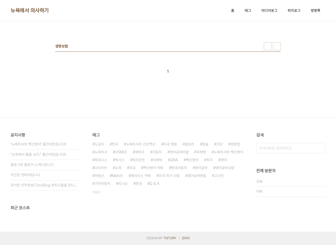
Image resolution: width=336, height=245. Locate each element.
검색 (320, 148)
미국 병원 (170, 144)
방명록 (315, 10)
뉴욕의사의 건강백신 (140, 144)
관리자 (186, 238)
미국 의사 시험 (169, 176)
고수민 (219, 176)
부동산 (99, 176)
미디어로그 (269, 10)
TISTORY (169, 238)
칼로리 (189, 144)
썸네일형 (268, 46)
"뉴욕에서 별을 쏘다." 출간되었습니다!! (38, 154)
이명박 (157, 160)
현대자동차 (179, 168)
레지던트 (138, 160)
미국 (132, 168)
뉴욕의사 (100, 152)
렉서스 (119, 160)
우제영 (201, 152)
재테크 (139, 152)
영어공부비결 (179, 152)
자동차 (157, 152)
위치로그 (294, 10)
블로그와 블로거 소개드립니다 (32, 165)
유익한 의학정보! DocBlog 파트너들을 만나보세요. (45, 185)
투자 (209, 160)
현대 (138, 183)
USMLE (121, 152)
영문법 (235, 144)
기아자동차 (102, 183)
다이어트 (100, 168)
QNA (174, 160)
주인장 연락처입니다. (25, 175)
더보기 (96, 192)
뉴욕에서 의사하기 (29, 10)
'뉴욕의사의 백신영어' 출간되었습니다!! (38, 144)
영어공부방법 (196, 176)
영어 (223, 160)
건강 (219, 144)
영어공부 (201, 168)
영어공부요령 (224, 168)
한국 (115, 144)
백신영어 (192, 160)
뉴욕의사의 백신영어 (228, 152)
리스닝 (123, 183)
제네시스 (100, 160)
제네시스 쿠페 (141, 176)
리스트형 (277, 46)
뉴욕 (118, 168)
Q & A (154, 183)
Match (117, 176)
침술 (205, 144)
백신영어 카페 (153, 168)
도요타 (99, 144)
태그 (248, 10)
